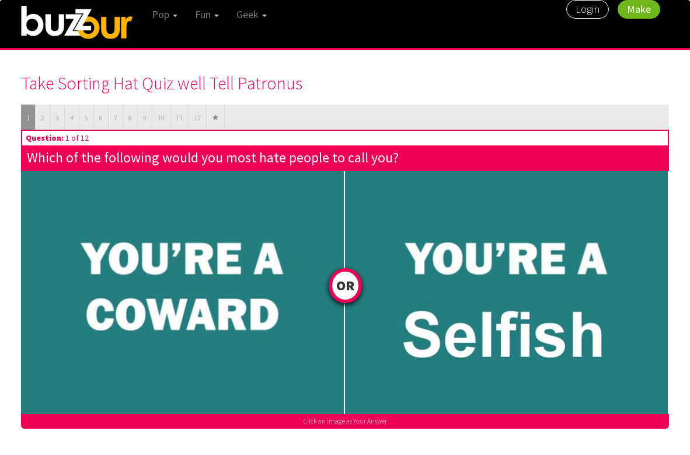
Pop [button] (164, 14)
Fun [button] (207, 14)
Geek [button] (251, 14)
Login (588, 9)
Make (639, 9)
